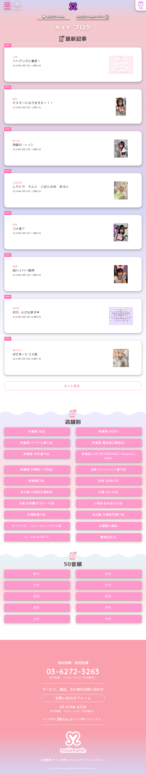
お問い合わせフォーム (73, 698)
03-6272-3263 (73, 671)
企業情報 (46, 759)
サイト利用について (65, 759)
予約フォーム (65, 719)
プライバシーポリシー (91, 759)
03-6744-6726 (73, 706)
